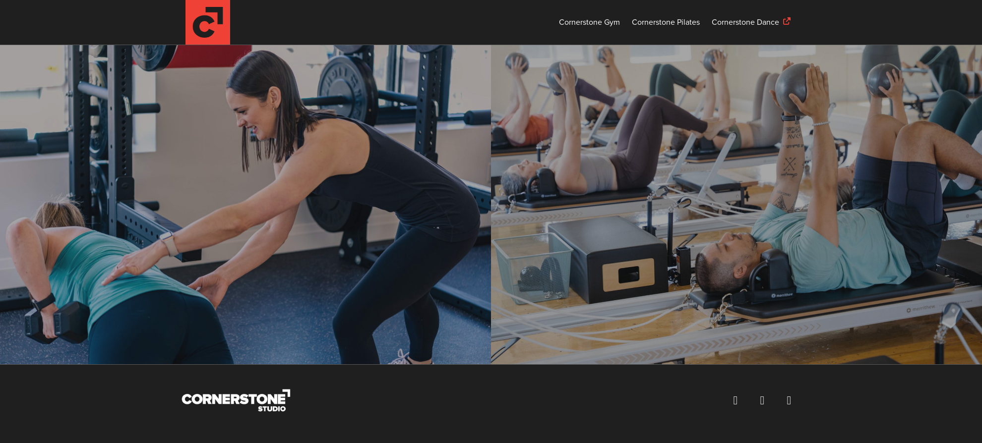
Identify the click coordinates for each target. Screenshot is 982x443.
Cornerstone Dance (745, 22)
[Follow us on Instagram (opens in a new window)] (762, 400)
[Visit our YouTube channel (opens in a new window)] (789, 400)
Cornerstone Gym (589, 22)
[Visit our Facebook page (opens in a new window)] (735, 400)
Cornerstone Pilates (666, 22)
